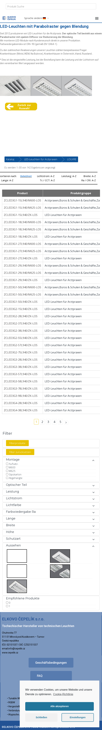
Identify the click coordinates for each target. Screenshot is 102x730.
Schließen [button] (41, 717)
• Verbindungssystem (18, 710)
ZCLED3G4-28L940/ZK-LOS (20, 403)
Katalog (10, 159)
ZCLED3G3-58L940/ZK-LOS (20, 381)
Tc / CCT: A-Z (47, 180)
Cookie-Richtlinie (63, 694)
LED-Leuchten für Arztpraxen (40, 159)
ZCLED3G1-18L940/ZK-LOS (20, 236)
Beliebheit (26, 176)
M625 (12, 471)
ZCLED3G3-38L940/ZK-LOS (20, 367)
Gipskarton (15, 474)
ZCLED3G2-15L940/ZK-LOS (20, 309)
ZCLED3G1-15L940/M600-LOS (22, 200)
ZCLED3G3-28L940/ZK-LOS (20, 359)
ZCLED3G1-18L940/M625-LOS (22, 229)
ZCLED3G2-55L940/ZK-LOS (20, 338)
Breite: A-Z (89, 176)
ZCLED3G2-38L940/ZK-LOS (20, 331)
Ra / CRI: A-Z (88, 180)
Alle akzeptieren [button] (59, 706)
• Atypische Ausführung (19, 714)
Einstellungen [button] (77, 717)
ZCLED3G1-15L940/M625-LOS (22, 208)
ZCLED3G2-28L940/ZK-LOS (20, 316)
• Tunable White (15, 698)
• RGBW (11, 702)
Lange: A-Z (7, 180)
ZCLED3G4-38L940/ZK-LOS (20, 410)
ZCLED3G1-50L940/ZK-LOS (20, 302)
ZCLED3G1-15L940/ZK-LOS (20, 215)
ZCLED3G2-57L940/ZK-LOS (20, 345)
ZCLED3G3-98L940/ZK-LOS (20, 396)
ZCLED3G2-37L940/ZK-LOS (20, 323)
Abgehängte (15, 478)
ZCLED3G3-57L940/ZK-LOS (20, 374)
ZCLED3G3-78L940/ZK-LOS (20, 388)
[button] (96, 18)
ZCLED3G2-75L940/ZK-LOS (20, 352)
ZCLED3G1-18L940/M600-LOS (22, 222)
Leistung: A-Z (68, 176)
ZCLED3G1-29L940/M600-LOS (22, 265)
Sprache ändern (35, 18)
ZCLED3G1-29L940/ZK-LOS (20, 280)
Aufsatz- (13, 463)
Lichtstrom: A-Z (46, 176)
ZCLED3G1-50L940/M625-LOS (22, 294)
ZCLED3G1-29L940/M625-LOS (22, 273)
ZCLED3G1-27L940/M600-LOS (22, 244)
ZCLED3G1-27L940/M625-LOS (22, 251)
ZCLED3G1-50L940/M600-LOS (22, 287)
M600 (12, 467)
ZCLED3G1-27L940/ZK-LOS (20, 258)
